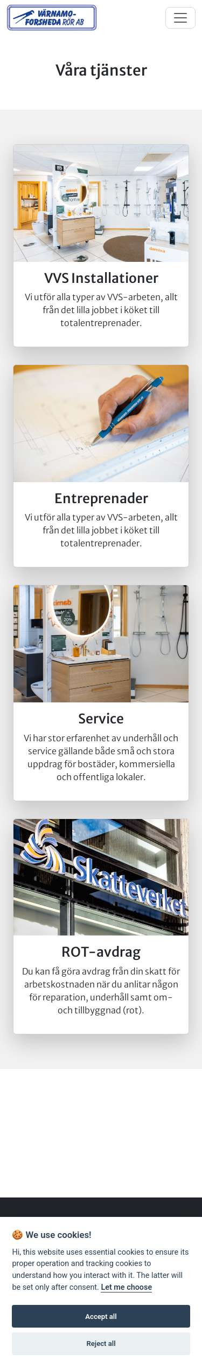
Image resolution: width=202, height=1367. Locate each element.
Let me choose (126, 1287)
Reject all (100, 1343)
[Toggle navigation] (180, 18)
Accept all (100, 1316)
